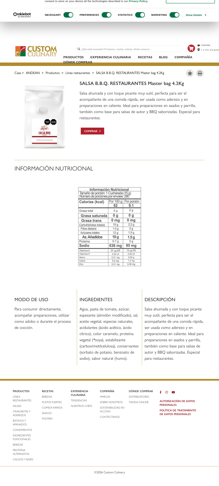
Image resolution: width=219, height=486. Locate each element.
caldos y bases (23, 460)
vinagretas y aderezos (21, 413)
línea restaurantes (22, 399)
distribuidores (139, 397)
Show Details (194, 34)
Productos (73, 57)
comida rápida (52, 408)
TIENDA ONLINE (139, 402)
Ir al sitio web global (210, 50)
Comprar (92, 131)
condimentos (23, 430)
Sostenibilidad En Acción (112, 410)
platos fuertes (52, 402)
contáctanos (110, 417)
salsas (17, 406)
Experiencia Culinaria (110, 57)
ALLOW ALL (190, 8)
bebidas (18, 445)
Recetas (145, 57)
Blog (163, 57)
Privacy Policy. (138, 20)
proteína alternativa (21, 452)
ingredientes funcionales (22, 437)
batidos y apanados (20, 423)
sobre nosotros (111, 402)
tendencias (79, 401)
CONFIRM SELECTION (190, 18)
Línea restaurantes (78, 73)
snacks (47, 413)
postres (47, 419)
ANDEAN (33, 73)
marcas (105, 397)
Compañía (183, 57)
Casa (18, 73)
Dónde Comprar (77, 62)
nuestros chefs (81, 406)
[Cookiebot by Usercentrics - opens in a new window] (22, 34)
